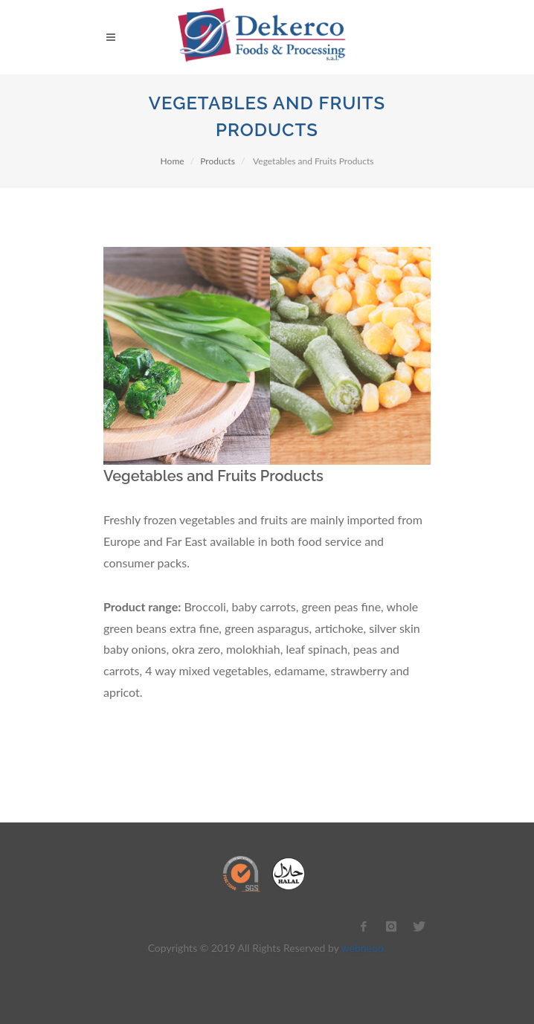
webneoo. (364, 947)
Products (217, 161)
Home (172, 161)
